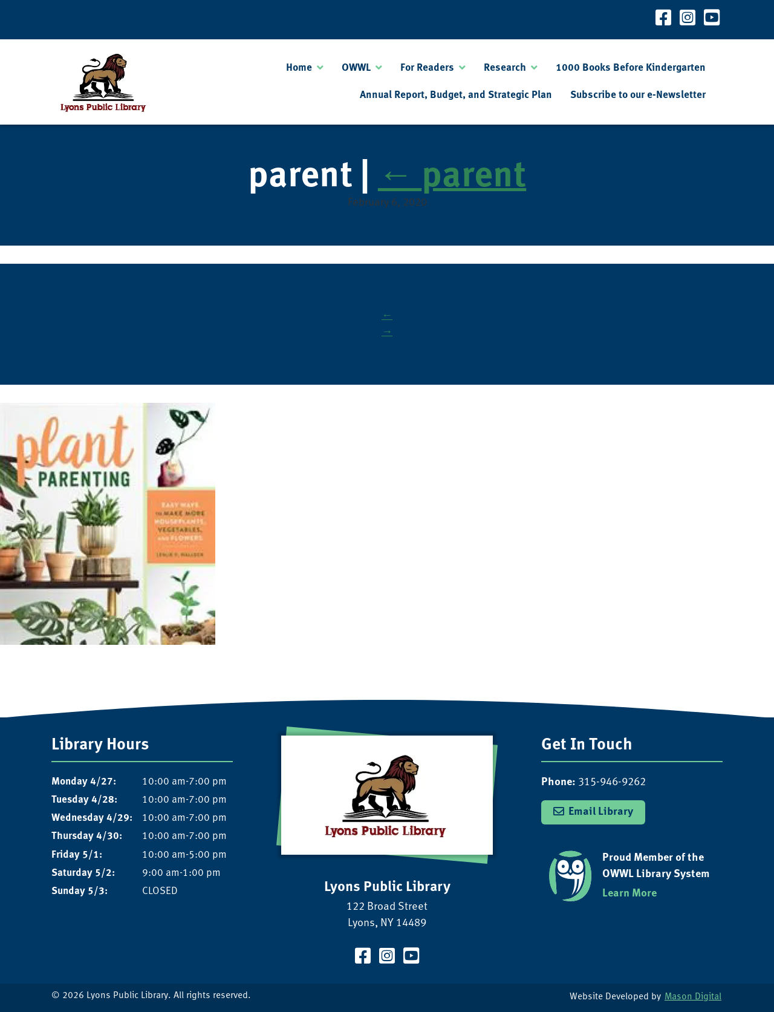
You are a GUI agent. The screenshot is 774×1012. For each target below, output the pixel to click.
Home (299, 68)
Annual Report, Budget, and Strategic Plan (456, 95)
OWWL (356, 68)
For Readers (427, 68)
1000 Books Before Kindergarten (631, 68)
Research (505, 68)
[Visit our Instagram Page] (687, 19)
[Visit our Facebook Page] (663, 19)
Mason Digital (693, 997)
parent (452, 177)
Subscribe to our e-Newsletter (638, 95)
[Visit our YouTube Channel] (712, 19)
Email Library (600, 811)
